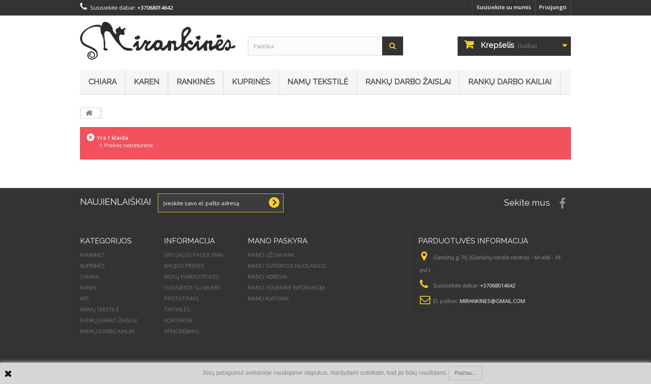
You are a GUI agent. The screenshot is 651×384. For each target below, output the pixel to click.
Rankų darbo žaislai (408, 81)
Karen (146, 81)
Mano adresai (267, 276)
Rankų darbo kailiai (510, 81)
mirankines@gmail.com (492, 301)
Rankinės (196, 81)
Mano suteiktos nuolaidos (287, 265)
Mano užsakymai (271, 255)
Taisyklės (177, 309)
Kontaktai (178, 320)
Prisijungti (553, 7)
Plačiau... (465, 373)
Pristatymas (181, 298)
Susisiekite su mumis (504, 7)
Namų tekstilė (317, 81)
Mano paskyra (277, 240)
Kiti (84, 298)
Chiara (103, 81)
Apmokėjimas (182, 331)
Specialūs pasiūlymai (193, 255)
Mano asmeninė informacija (287, 287)
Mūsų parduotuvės (191, 276)
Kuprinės (251, 81)
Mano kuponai (268, 298)
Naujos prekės (184, 265)
